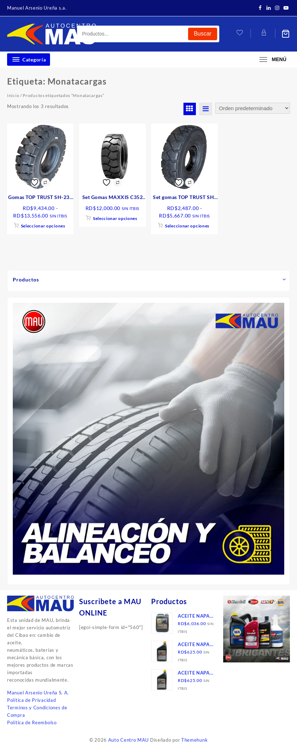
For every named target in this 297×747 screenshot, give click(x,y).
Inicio (13, 95)
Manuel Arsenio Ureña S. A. (38, 692)
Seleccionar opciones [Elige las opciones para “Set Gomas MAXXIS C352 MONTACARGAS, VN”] (115, 218)
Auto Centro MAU (128, 740)
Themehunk (194, 740)
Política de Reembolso (32, 722)
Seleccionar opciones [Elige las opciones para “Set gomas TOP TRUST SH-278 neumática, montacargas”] (187, 226)
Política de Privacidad (31, 700)
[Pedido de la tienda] (252, 108)
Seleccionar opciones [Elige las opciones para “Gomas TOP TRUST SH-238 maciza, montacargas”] (43, 226)
